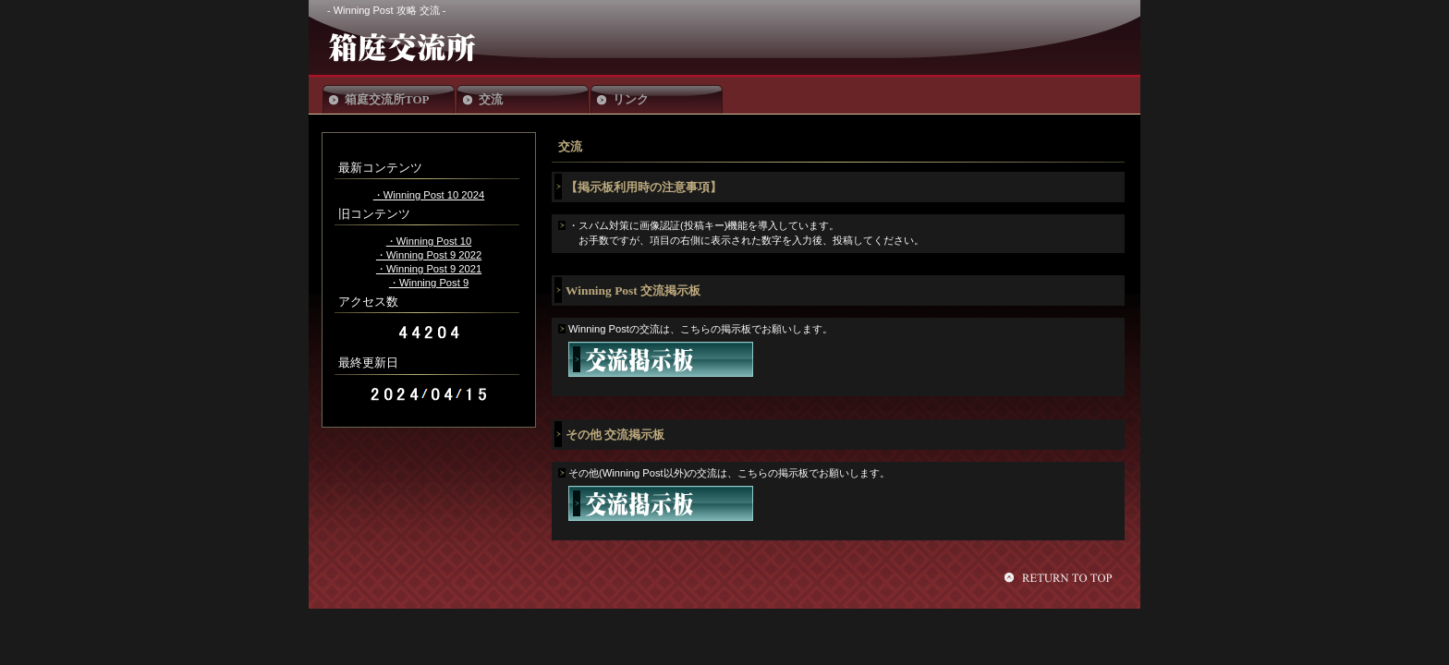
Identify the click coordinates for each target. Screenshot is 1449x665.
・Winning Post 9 (429, 282)
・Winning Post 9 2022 (428, 254)
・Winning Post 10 (428, 241)
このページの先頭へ (1061, 577)
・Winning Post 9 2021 (428, 268)
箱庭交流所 (464, 47)
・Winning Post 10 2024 (428, 194)
